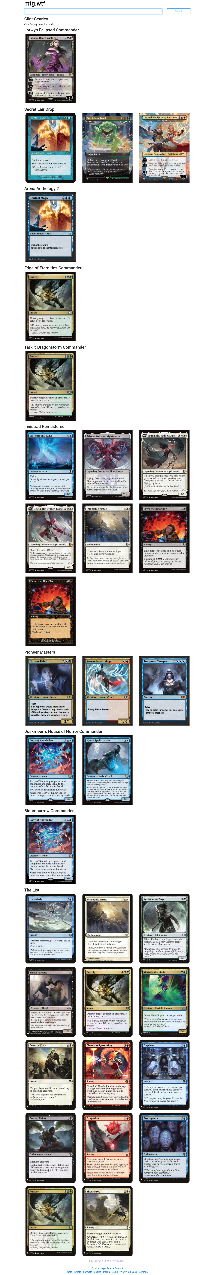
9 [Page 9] (110, 1261)
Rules (110, 1268)
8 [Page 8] (108, 1261)
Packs (106, 1272)
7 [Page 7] (107, 1261)
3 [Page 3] (100, 1261)
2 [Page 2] (99, 1261)
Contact (119, 1268)
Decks (115, 1272)
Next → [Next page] (122, 1261)
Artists (78, 1272)
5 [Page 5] (104, 1261)
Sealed (98, 1272)
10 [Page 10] (112, 1261)
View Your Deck (128, 1272)
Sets (70, 1272)
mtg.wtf (34, 3)
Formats (88, 1272)
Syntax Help (98, 1268)
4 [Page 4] (102, 1261)
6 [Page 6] (105, 1261)
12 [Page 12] (118, 1261)
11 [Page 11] (115, 1261)
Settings (143, 1272)
